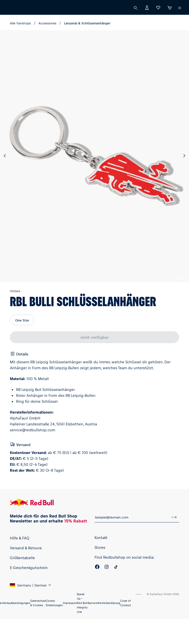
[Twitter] (116, 567)
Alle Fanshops (20, 23)
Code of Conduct (125, 603)
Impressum (70, 603)
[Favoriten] (158, 7)
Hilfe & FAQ (19, 537)
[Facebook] (97, 567)
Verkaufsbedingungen (16, 603)
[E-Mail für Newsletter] (131, 517)
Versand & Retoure (26, 547)
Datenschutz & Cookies (38, 603)
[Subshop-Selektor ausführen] (179, 8)
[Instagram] (106, 567)
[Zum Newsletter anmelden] (174, 517)
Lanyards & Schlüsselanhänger (87, 23)
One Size (22, 320)
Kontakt (101, 537)
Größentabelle (22, 557)
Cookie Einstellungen (54, 603)
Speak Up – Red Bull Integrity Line (82, 603)
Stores (99, 547)
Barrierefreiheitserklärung (104, 603)
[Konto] (147, 7)
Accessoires (47, 23)
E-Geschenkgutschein (29, 567)
